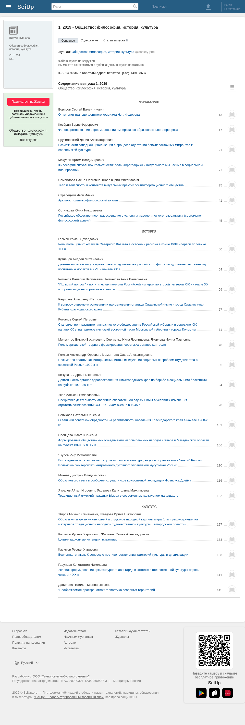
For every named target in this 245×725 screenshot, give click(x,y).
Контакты (19, 648)
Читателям (72, 648)
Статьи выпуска (115, 40)
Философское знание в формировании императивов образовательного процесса (118, 130)
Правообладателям (26, 637)
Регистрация (232, 8)
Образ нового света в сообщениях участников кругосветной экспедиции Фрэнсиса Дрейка (124, 480)
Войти (228, 4)
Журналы (122, 637)
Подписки (159, 6)
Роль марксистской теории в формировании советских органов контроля (112, 344)
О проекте (19, 631)
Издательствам (75, 631)
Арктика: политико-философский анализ (88, 200)
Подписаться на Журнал (28, 101)
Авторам (70, 642)
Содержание (89, 40)
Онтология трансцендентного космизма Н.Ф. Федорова (99, 114)
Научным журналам (78, 637)
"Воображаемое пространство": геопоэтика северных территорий (106, 590)
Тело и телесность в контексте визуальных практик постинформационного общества (121, 185)
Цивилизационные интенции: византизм (88, 539)
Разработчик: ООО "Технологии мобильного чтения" (50, 676)
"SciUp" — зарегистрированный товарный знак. (69, 697)
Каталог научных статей (132, 631)
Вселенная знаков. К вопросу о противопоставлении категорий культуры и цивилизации (123, 554)
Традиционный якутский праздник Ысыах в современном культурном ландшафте (118, 495)
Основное (68, 40)
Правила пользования (28, 642)
